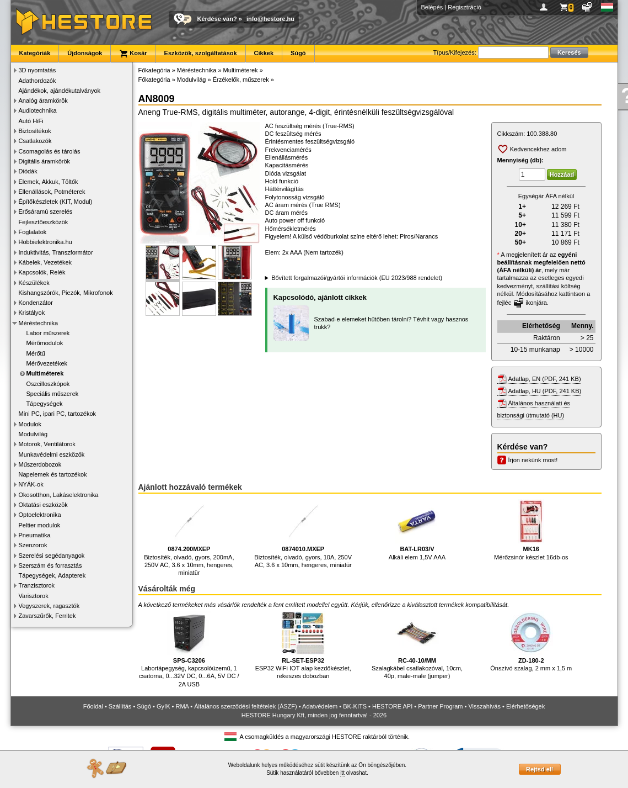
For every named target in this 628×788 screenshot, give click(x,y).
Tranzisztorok (37, 585)
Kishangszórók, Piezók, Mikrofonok (66, 292)
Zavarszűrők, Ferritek (47, 615)
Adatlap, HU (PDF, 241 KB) (545, 391)
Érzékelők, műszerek (241, 79)
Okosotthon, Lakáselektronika (59, 494)
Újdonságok (84, 53)
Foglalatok (33, 232)
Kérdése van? (217, 18)
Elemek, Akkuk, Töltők (48, 181)
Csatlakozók (35, 140)
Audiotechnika (38, 110)
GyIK (163, 706)
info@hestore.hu (270, 18)
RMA (182, 706)
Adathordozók (37, 80)
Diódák (28, 171)
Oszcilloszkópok (48, 383)
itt (342, 773)
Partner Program (440, 706)
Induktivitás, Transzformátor (56, 252)
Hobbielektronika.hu (45, 242)
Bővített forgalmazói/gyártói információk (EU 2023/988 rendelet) (356, 277)
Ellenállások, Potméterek (52, 191)
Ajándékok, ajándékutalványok (60, 90)
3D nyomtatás (37, 70)
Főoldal (93, 706)
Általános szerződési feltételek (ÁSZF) (245, 706)
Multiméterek (45, 373)
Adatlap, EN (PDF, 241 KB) (544, 379)
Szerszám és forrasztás (50, 565)
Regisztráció (464, 7)
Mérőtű (35, 353)
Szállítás (120, 706)
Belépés (432, 7)
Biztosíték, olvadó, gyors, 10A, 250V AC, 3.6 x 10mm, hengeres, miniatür (303, 533)
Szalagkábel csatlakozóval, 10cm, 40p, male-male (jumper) (417, 645)
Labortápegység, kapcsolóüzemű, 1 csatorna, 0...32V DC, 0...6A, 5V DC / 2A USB (189, 649)
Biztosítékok (35, 131)
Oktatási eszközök (43, 504)
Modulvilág (33, 434)
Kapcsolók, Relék (42, 272)
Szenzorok (33, 545)
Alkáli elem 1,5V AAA (417, 529)
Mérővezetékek (47, 363)
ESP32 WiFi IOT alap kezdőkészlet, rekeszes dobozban (303, 645)
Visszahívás (484, 706)
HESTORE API (392, 706)
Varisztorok (34, 596)
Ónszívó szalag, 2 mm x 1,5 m (531, 641)
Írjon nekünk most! (533, 460)
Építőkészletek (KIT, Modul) (56, 201)
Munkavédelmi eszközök (52, 454)
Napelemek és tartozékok (53, 474)
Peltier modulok (40, 525)
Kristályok (32, 312)
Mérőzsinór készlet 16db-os (531, 529)
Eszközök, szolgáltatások (200, 53)
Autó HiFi (31, 121)
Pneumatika (35, 535)
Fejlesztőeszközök (43, 222)
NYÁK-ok (31, 484)
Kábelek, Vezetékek (45, 262)
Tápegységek (44, 403)
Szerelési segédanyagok (52, 555)
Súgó (298, 53)
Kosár (133, 53)
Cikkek (263, 53)
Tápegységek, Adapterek (52, 575)
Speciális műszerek (52, 393)
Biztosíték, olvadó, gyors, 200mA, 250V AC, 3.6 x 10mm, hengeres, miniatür (189, 537)
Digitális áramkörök (45, 161)
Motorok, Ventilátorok (47, 444)
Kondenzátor (36, 302)
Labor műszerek (48, 333)
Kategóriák (35, 53)
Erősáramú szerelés (46, 211)
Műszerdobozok (40, 464)
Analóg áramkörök (43, 100)
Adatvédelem (319, 706)
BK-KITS (355, 706)
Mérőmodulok (44, 343)
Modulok (30, 424)
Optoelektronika (40, 514)
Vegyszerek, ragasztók (49, 605)
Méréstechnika (38, 323)
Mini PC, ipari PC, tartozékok (57, 413)
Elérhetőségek (525, 706)
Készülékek (34, 282)
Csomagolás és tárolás (49, 151)
